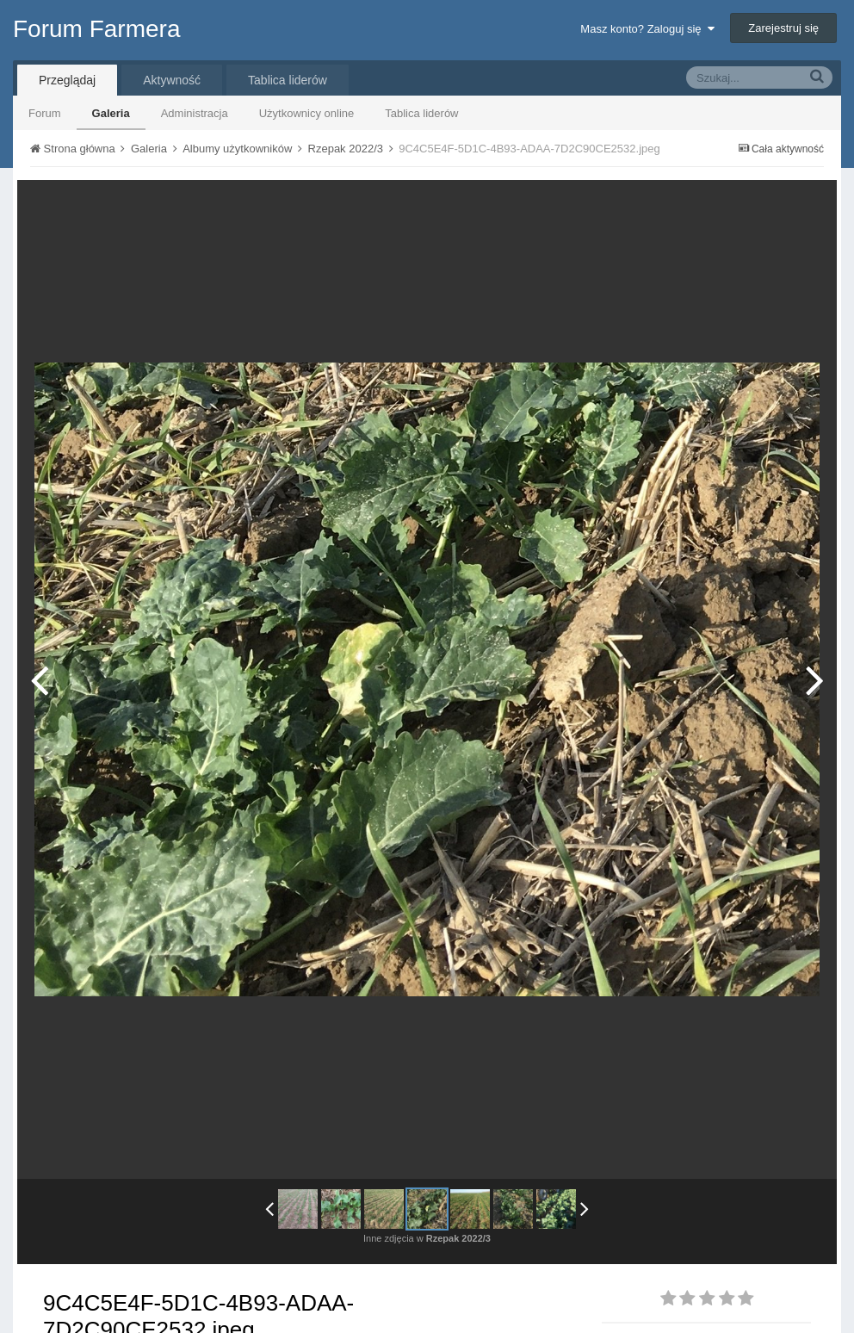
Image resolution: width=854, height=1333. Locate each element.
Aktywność (172, 80)
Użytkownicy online (307, 113)
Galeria (111, 113)
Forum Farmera (96, 29)
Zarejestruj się (783, 28)
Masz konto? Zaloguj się (647, 28)
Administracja (194, 113)
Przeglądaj (67, 80)
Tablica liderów (421, 113)
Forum (44, 113)
